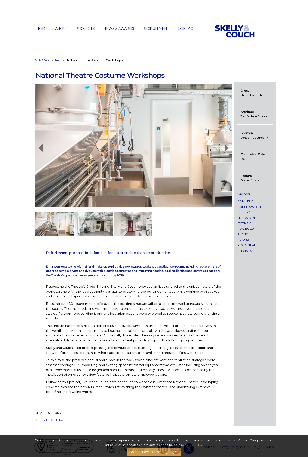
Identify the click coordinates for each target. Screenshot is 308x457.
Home (42, 29)
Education (246, 217)
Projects (85, 29)
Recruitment (156, 29)
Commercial (247, 201)
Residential (246, 245)
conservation (249, 206)
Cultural (57, 419)
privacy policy (194, 449)
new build (245, 228)
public (242, 234)
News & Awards (118, 29)
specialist (42, 419)
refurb (243, 239)
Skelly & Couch (42, 60)
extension (245, 223)
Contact (186, 29)
